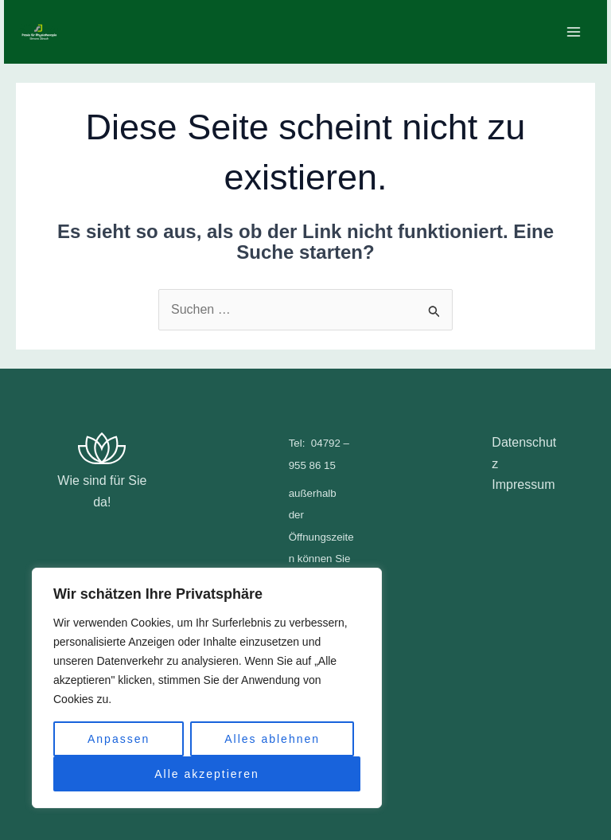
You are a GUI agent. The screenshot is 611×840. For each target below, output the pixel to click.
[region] (207, 688)
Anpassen (119, 739)
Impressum (523, 484)
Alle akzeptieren (206, 774)
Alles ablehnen (272, 739)
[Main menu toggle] (573, 31)
